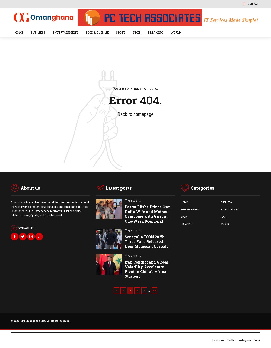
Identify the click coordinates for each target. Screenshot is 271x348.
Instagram (244, 340)
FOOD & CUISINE (97, 32)
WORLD (176, 32)
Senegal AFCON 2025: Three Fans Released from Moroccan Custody (147, 242)
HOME (18, 32)
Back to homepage (136, 114)
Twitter (231, 340)
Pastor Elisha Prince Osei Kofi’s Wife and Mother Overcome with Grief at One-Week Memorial (148, 214)
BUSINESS (38, 32)
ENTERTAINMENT (65, 32)
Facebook (218, 340)
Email (257, 340)
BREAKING (155, 32)
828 (156, 290)
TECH (136, 32)
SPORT (120, 32)
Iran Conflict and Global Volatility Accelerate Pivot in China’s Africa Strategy (146, 269)
